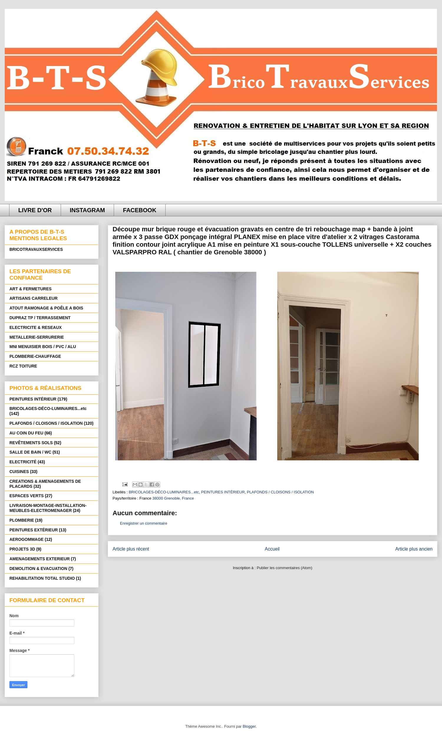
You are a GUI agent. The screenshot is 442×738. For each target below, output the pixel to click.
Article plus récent (131, 548)
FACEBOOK (139, 210)
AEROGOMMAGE (26, 539)
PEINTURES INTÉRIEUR (223, 492)
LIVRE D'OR (35, 210)
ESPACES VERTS (26, 495)
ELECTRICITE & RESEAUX (35, 327)
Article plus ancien (414, 548)
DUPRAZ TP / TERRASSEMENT (39, 317)
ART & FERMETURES (30, 288)
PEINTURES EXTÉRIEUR (33, 530)
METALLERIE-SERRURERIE (36, 337)
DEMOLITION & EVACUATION (38, 568)
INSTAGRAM (87, 210)
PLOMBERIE (21, 520)
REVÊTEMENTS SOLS (31, 442)
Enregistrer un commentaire (143, 523)
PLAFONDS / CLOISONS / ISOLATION (280, 492)
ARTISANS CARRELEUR (33, 298)
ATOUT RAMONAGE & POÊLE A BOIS (46, 308)
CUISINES (19, 471)
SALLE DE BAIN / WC (30, 452)
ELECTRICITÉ (23, 461)
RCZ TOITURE (23, 366)
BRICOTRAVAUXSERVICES (36, 249)
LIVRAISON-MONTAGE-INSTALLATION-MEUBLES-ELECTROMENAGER (47, 508)
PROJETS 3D (22, 549)
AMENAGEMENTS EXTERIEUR (39, 558)
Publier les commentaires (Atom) (284, 568)
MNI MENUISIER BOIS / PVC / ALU (42, 346)
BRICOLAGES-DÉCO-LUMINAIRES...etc (164, 492)
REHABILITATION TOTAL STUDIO (42, 578)
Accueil (272, 548)
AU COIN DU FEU (26, 433)
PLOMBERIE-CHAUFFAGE (35, 356)
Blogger (249, 726)
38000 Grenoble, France (173, 498)
